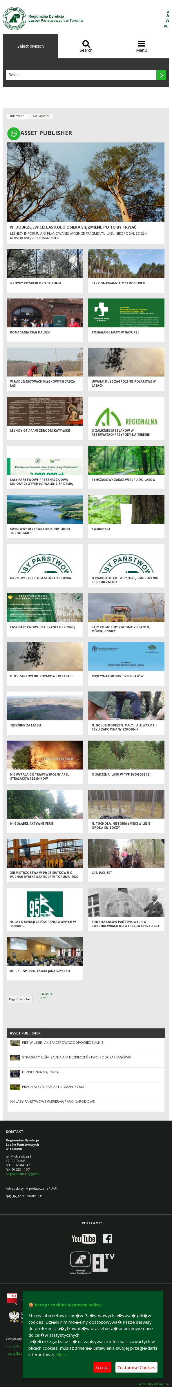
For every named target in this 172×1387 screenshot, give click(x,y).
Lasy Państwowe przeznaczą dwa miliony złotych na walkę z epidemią (41, 482)
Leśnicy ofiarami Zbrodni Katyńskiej (40, 431)
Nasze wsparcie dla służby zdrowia (40, 578)
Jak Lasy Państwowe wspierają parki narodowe (52, 1101)
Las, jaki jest (102, 873)
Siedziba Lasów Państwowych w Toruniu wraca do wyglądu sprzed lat (126, 924)
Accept (102, 1367)
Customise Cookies (136, 1367)
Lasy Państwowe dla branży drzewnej (42, 627)
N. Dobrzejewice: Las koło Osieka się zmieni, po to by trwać (73, 227)
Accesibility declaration (154, 1384)
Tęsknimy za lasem (25, 725)
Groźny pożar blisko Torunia (35, 283)
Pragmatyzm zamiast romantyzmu (53, 1086)
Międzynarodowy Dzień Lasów (118, 676)
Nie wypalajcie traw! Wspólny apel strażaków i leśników (39, 776)
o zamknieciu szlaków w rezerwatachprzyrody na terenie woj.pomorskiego (121, 435)
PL (166, 26)
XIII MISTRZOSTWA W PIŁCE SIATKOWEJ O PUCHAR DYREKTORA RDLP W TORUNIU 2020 (44, 875)
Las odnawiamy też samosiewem (118, 283)
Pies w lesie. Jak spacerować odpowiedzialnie (62, 1042)
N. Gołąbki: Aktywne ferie (31, 824)
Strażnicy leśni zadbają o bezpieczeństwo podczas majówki (76, 1057)
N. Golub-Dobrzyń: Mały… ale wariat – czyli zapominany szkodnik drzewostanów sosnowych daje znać (124, 729)
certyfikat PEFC (19, 1353)
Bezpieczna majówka (40, 1072)
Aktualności (41, 116)
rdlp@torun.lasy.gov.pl (23, 1173)
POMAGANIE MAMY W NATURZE (115, 332)
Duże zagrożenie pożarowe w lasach (42, 676)
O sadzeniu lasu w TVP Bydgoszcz (121, 774)
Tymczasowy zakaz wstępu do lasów (123, 480)
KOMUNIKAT (101, 529)
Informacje (17, 116)
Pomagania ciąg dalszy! (30, 332)
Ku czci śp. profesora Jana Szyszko (40, 971)
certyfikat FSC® (19, 1346)
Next (43, 998)
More (61, 1354)
